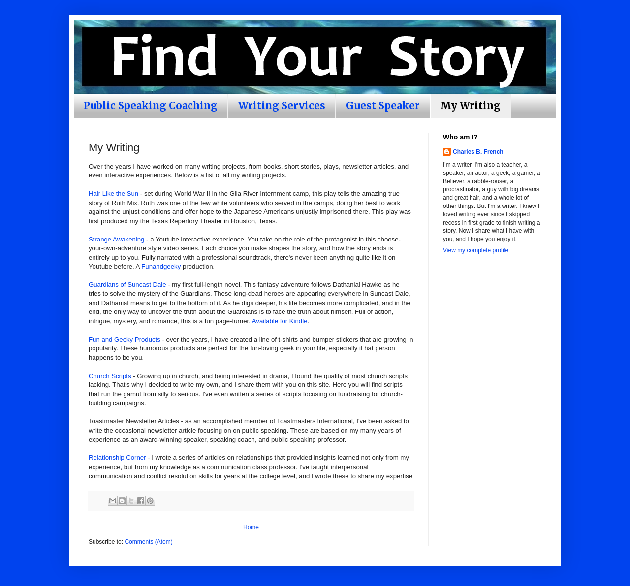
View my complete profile (475, 250)
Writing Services (281, 106)
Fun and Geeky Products (124, 339)
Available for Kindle (280, 321)
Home (251, 527)
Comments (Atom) (148, 541)
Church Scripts (110, 375)
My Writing (471, 106)
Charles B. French (478, 151)
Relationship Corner (117, 457)
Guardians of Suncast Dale (127, 284)
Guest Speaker (383, 106)
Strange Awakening (116, 239)
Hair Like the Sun (113, 193)
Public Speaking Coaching (151, 106)
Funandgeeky (161, 266)
